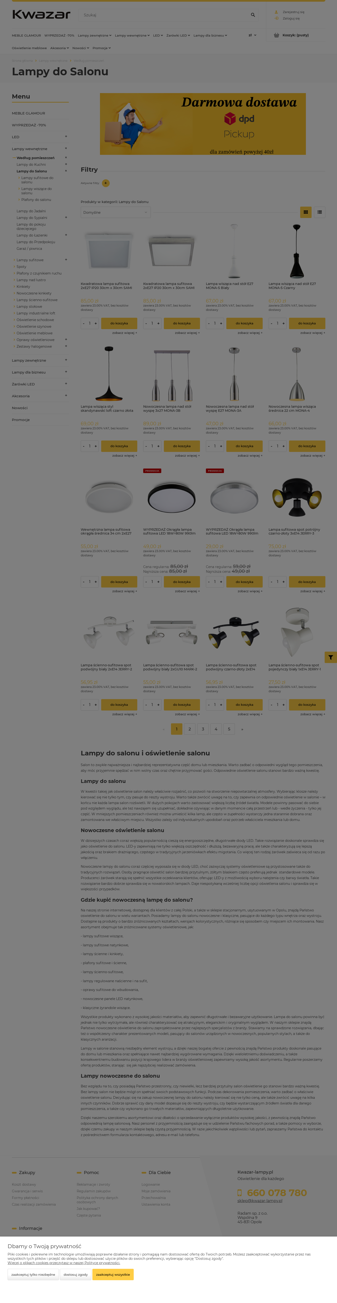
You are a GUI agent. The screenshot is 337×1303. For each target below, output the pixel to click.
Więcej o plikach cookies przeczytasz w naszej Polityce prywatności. (64, 1263)
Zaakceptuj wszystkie (113, 1274)
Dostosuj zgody (76, 1274)
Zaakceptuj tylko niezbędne (33, 1274)
